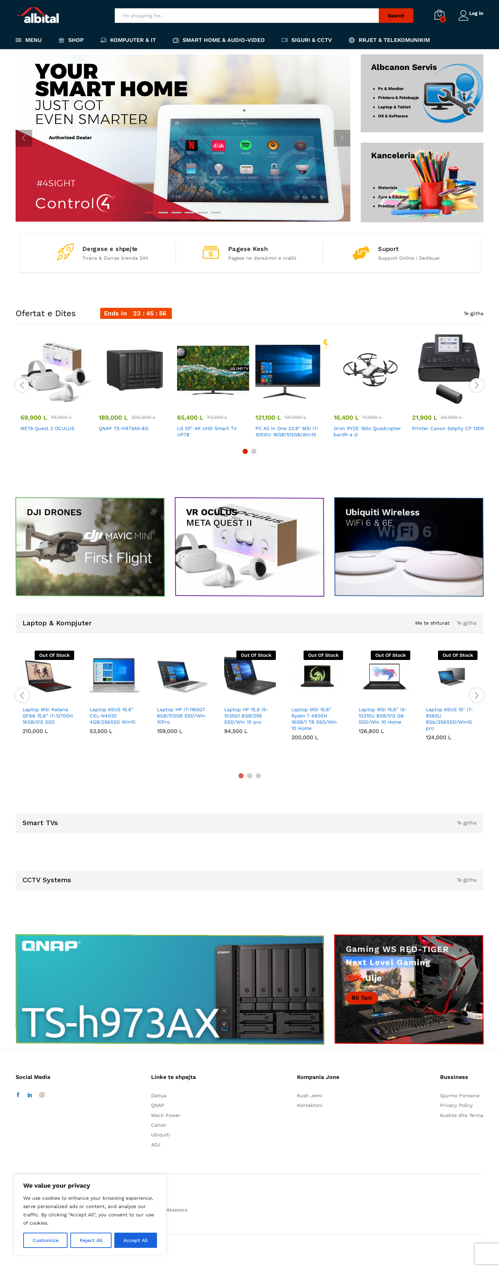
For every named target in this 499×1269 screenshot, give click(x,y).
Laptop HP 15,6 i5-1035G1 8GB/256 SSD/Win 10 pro (246, 716)
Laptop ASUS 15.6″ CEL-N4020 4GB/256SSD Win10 (112, 716)
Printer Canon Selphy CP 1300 (448, 428)
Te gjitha (473, 313)
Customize (46, 1240)
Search (392, 15)
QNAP (157, 1105)
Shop (71, 40)
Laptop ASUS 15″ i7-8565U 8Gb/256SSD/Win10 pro (449, 719)
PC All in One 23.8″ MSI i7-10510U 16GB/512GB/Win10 (287, 431)
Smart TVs (40, 823)
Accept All (135, 1240)
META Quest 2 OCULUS (47, 428)
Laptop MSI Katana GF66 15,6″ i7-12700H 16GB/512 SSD (48, 716)
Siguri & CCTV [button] (307, 40)
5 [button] (203, 212)
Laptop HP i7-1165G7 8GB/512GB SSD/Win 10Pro (181, 716)
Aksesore (176, 1210)
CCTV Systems (47, 880)
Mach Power (166, 1115)
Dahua (158, 1095)
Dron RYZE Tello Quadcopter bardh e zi (367, 431)
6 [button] (216, 212)
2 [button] (163, 212)
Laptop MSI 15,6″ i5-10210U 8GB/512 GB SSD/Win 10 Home (383, 716)
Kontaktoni (310, 1105)
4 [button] (189, 212)
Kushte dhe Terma (461, 1115)
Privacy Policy (456, 1105)
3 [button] (176, 212)
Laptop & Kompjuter (57, 623)
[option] (183, 138)
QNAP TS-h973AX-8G (123, 428)
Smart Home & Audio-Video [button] (219, 40)
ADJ (155, 1144)
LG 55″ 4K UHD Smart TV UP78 (207, 431)
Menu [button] (29, 40)
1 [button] (150, 212)
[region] (90, 1214)
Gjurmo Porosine (460, 1095)
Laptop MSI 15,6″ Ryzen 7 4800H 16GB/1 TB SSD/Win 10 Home (314, 719)
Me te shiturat (431, 623)
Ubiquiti (160, 1134)
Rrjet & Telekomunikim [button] (389, 40)
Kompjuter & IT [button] (128, 40)
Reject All (91, 1240)
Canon (158, 1125)
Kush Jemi (309, 1095)
